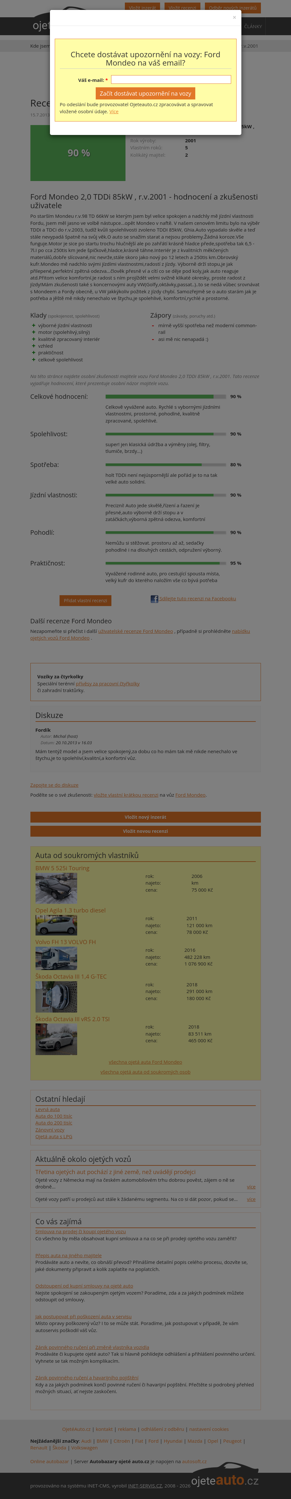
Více (113, 111)
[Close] (234, 17)
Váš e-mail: (91, 80)
